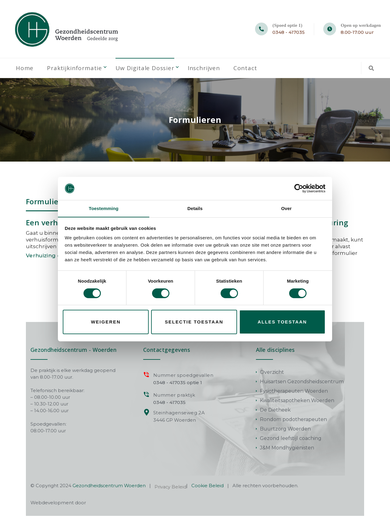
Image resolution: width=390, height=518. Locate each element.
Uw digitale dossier (148, 69)
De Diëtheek (275, 412)
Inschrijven (208, 69)
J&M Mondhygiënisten (287, 450)
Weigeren (106, 322)
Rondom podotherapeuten (293, 421)
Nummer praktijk (173, 397)
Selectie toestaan (194, 322)
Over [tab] (286, 208)
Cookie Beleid (209, 488)
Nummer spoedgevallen (182, 377)
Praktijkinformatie (76, 69)
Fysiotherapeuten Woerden (294, 393)
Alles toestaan (282, 322)
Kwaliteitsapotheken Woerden (297, 402)
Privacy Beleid (171, 489)
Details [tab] (195, 208)
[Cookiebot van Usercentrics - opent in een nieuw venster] (298, 188)
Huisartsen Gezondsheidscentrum (302, 384)
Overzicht (272, 374)
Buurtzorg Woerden (285, 431)
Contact (250, 69)
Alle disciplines (275, 351)
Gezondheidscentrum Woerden (109, 488)
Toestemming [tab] (104, 208)
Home (25, 69)
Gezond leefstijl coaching (290, 440)
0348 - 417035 (288, 32)
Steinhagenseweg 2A (178, 415)
